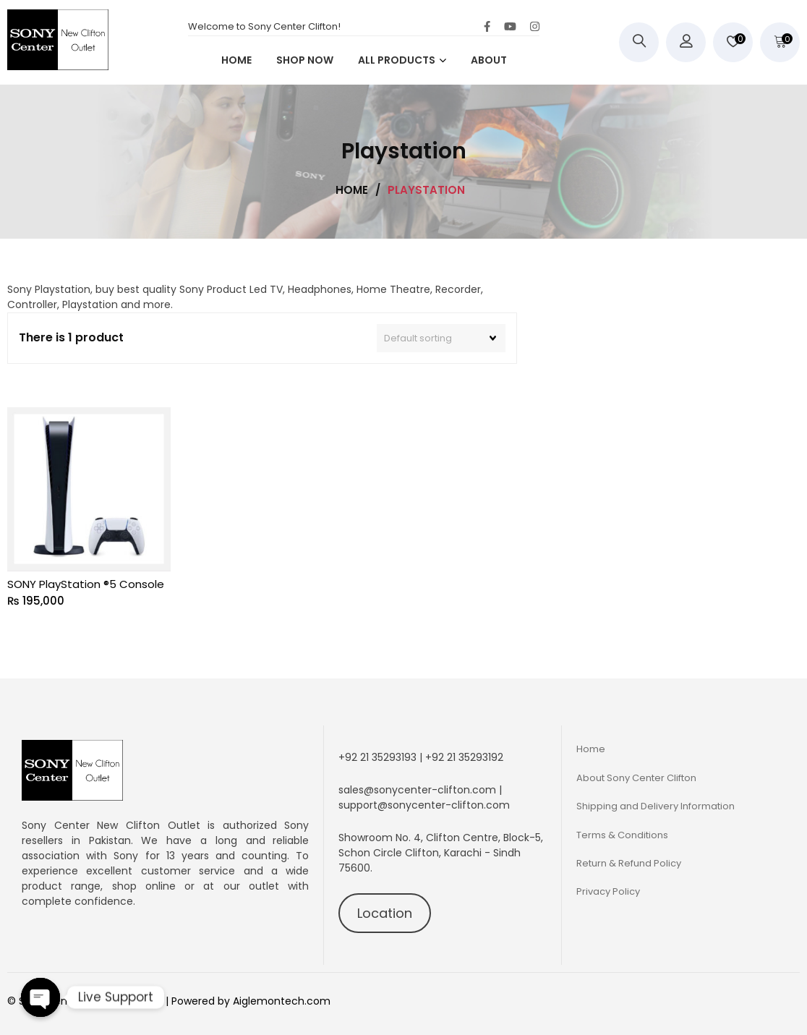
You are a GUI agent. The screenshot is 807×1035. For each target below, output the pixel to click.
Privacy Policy (608, 891)
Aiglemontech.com (281, 1001)
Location (384, 913)
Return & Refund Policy (628, 863)
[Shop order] (441, 338)
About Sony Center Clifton (636, 778)
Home (590, 749)
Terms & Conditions (622, 835)
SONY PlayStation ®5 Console (85, 584)
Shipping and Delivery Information (655, 806)
